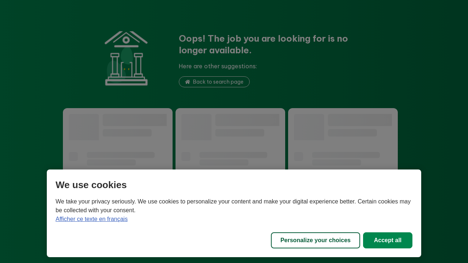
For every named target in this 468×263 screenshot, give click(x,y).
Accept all (388, 240)
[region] (234, 213)
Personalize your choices (315, 240)
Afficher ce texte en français (92, 219)
